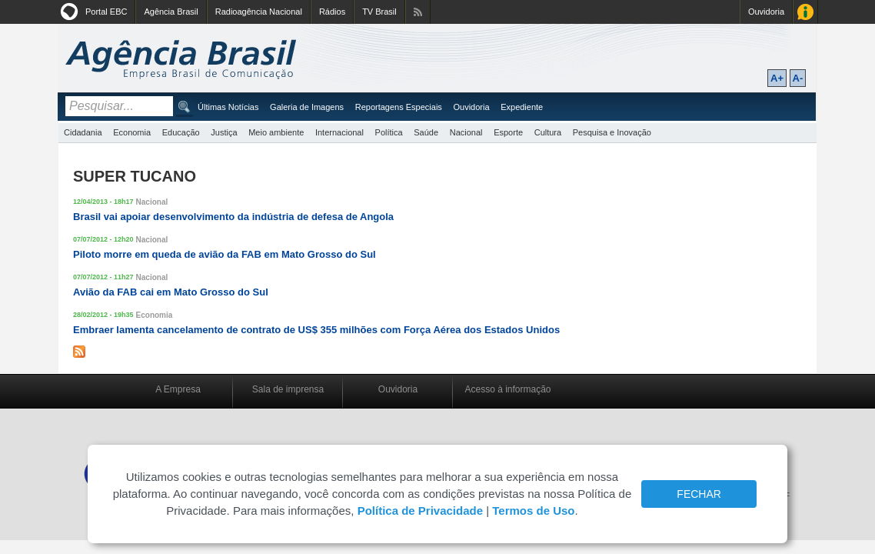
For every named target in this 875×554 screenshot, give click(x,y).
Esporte (508, 132)
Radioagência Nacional (258, 11)
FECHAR (699, 494)
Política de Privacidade (420, 510)
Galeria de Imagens (307, 107)
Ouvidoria (766, 11)
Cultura (547, 132)
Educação (181, 132)
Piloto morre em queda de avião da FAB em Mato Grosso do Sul (224, 254)
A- (798, 78)
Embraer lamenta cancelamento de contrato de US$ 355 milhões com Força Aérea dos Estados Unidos (316, 329)
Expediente (522, 107)
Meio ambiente (276, 132)
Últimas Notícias (228, 107)
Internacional (339, 132)
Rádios (332, 11)
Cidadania (83, 132)
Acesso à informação (507, 389)
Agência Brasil (171, 11)
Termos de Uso (533, 510)
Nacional (466, 132)
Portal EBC (106, 11)
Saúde (426, 132)
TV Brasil (379, 11)
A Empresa (178, 389)
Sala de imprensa (288, 389)
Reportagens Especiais (398, 107)
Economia (132, 132)
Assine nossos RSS (418, 12)
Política (389, 132)
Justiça (224, 132)
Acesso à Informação (805, 12)
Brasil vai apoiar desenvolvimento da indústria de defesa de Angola (233, 216)
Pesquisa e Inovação (612, 132)
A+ (777, 78)
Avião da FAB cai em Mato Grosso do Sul (170, 292)
